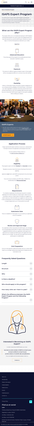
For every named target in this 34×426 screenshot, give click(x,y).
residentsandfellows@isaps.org (17, 153)
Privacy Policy (5, 401)
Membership (4, 379)
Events (3, 390)
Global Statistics (5, 384)
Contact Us (4, 395)
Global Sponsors (5, 393)
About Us (4, 376)
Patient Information (6, 382)
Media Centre (5, 387)
